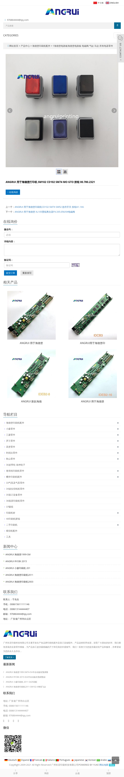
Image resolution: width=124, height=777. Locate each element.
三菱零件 (10, 434)
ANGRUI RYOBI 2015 (16, 561)
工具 (8, 536)
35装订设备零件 (14, 494)
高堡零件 (10, 446)
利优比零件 (11, 452)
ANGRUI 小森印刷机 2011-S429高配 (21, 682)
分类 (77, 772)
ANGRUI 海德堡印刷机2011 (19, 574)
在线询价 (13, 192)
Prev (9, 110)
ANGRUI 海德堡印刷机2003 (19, 581)
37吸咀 (9, 506)
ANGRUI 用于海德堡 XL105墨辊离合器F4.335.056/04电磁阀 (45, 211)
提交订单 (10, 272)
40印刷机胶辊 (13, 518)
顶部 (108, 772)
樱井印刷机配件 (14, 476)
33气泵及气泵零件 (15, 482)
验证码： (8, 259)
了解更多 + (9, 657)
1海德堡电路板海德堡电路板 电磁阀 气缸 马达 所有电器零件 (82, 45)
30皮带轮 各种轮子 (15, 464)
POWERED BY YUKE (88, 764)
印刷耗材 (10, 512)
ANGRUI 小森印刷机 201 (17, 568)
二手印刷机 (11, 524)
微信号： (8, 229)
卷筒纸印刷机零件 (15, 470)
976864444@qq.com (18, 19)
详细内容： (9, 241)
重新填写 (26, 272)
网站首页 (13, 45)
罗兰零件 (10, 440)
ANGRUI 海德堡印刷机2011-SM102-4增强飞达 (26, 686)
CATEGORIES (10, 35)
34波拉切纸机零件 (15, 488)
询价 (46, 772)
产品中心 (26, 45)
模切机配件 (11, 530)
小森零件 (10, 428)
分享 (15, 772)
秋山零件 (10, 458)
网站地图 (103, 764)
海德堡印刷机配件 (41, 45)
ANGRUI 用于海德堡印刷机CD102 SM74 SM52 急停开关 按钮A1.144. (49, 206)
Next (114, 110)
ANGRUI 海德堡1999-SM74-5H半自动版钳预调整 (27, 672)
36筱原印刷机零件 (15, 500)
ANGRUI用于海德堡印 (92, 343)
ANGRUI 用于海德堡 (31, 343)
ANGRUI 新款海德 (31, 401)
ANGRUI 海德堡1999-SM (18, 554)
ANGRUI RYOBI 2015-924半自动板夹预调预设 (26, 677)
